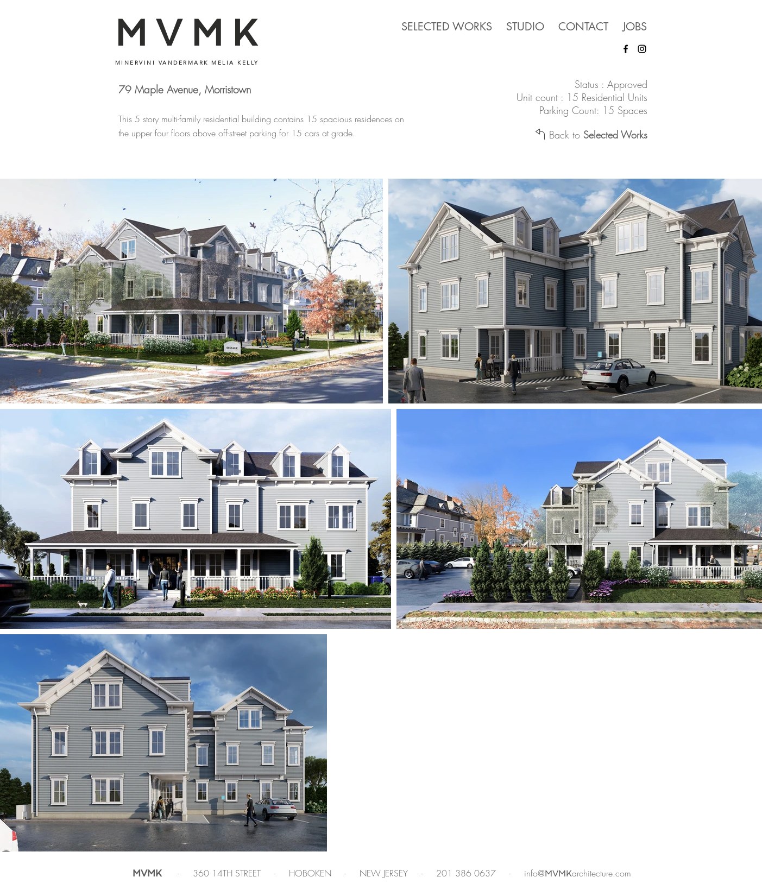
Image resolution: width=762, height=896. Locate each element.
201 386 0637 (467, 873)
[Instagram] (642, 48)
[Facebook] (625, 48)
